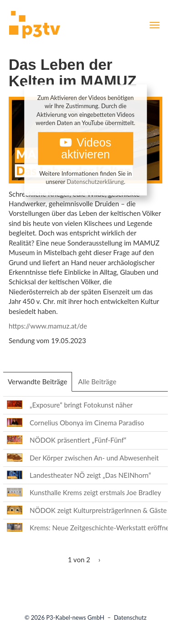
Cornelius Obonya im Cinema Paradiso (87, 422)
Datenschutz (130, 617)
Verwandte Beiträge (40, 384)
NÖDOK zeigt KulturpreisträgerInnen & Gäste (98, 510)
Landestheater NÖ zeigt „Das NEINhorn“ (90, 475)
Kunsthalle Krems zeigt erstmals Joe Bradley (95, 492)
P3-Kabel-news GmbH (75, 617)
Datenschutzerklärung (95, 182)
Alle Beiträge (97, 381)
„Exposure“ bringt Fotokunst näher (81, 405)
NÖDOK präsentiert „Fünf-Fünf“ (78, 440)
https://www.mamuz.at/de (48, 326)
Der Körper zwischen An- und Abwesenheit (94, 458)
